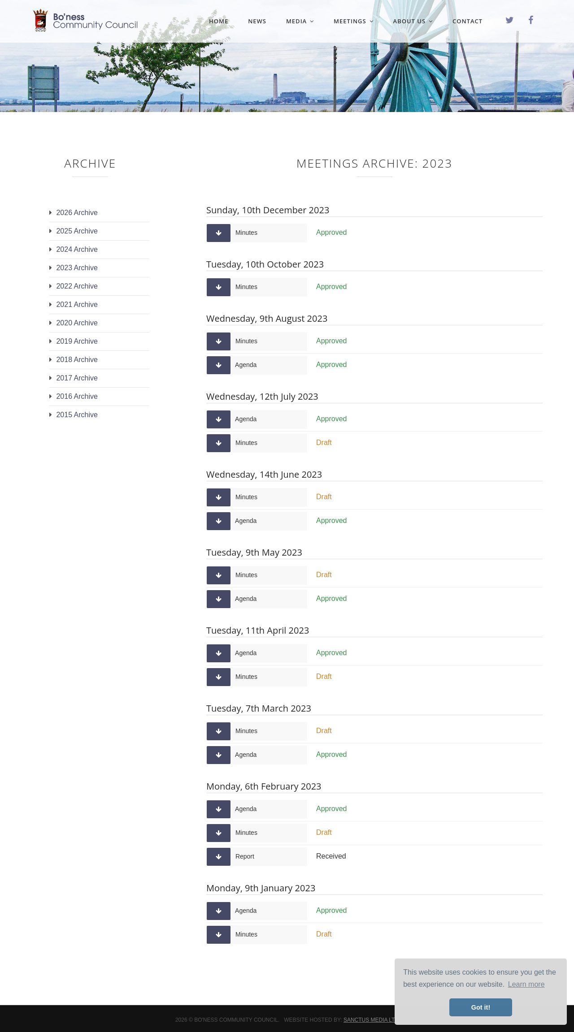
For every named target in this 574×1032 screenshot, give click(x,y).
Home (218, 21)
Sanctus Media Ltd (371, 1020)
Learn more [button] (526, 984)
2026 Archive (77, 212)
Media (300, 21)
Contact (467, 21)
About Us (413, 21)
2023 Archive (77, 268)
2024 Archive (77, 249)
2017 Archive (77, 378)
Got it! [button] (480, 1007)
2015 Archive (77, 415)
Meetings (354, 21)
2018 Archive (77, 359)
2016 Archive (77, 396)
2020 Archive (77, 323)
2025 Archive (77, 231)
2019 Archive (77, 341)
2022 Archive (77, 286)
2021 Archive (77, 304)
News (257, 21)
